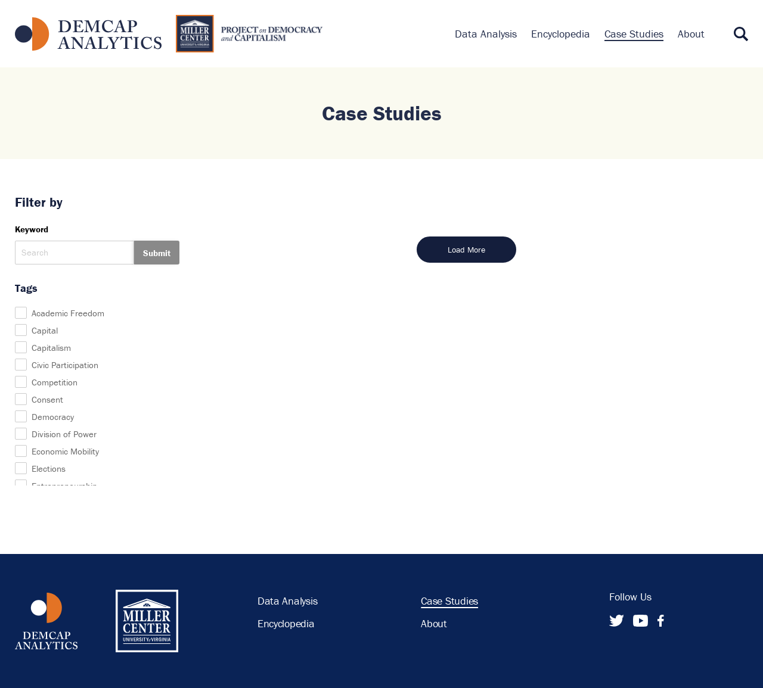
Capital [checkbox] (45, 330)
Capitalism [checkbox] (51, 347)
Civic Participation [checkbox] (65, 365)
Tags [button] (26, 288)
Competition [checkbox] (54, 382)
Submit (156, 253)
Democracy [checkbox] (53, 416)
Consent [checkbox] (47, 399)
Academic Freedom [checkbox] (68, 313)
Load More (466, 249)
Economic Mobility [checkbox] (65, 451)
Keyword (31, 229)
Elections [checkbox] (49, 468)
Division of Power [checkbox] (64, 434)
